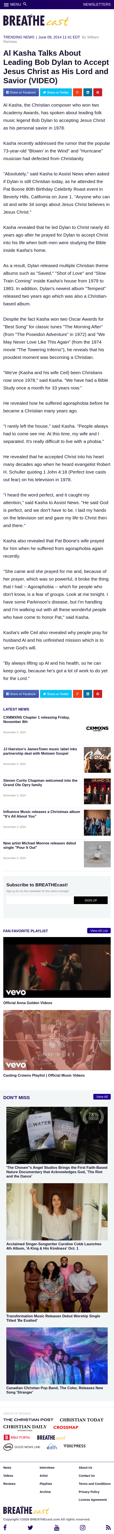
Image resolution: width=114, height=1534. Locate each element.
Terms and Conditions (95, 1484)
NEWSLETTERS (97, 4)
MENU (15, 4)
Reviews (9, 1484)
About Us (85, 1467)
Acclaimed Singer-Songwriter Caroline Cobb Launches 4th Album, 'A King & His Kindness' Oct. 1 (53, 1246)
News (7, 1467)
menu (6, 5)
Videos (8, 1475)
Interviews (47, 1467)
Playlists (46, 1484)
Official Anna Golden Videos (27, 1003)
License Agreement (93, 1499)
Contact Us (87, 1475)
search (25, 4)
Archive (45, 1492)
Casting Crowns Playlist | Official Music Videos (44, 1075)
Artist (44, 1475)
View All (102, 1097)
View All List (99, 930)
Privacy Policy (89, 1492)
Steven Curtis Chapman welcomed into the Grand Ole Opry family (40, 782)
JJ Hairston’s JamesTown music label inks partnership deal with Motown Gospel (40, 751)
